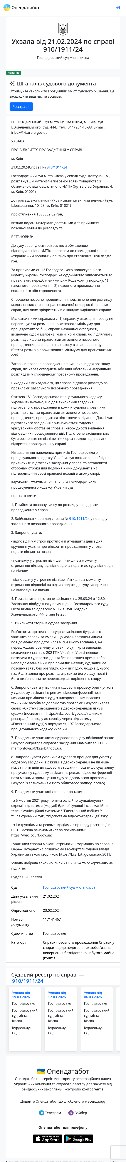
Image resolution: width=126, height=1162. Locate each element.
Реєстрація (21, 106)
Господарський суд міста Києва (69, 887)
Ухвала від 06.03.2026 (93, 994)
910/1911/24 (57, 167)
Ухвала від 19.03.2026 (21, 994)
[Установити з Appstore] (47, 1138)
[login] (118, 7)
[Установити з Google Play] (78, 1138)
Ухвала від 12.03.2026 (57, 994)
